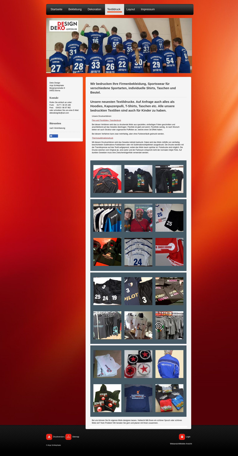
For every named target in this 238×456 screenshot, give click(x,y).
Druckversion (58, 437)
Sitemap (75, 437)
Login (188, 437)
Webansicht (175, 444)
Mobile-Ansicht (186, 444)
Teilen (53, 136)
